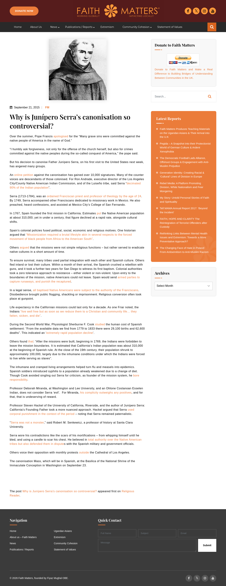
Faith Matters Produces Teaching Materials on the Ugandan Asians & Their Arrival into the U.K (185, 132)
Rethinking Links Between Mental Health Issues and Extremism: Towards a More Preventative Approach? (183, 237)
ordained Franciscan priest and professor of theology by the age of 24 (94, 196)
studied (100, 324)
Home (13, 531)
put (99, 213)
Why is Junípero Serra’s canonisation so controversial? (59, 491)
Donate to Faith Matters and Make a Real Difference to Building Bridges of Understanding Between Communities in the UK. (184, 73)
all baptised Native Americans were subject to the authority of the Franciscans (85, 290)
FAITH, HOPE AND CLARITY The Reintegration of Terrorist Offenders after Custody (183, 222)
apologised (60, 136)
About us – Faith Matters (23, 537)
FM (46, 107)
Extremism (60, 537)
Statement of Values (65, 549)
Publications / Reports (22, 549)
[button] (53, 27)
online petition (23, 174)
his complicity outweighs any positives (106, 392)
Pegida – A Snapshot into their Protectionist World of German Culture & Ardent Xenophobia (185, 147)
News (13, 543)
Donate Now (24, 10)
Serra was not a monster (27, 422)
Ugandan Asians (63, 531)
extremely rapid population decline (69, 332)
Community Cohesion (66, 543)
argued (24, 247)
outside (84, 452)
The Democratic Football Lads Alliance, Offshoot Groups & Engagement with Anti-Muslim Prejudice (184, 162)
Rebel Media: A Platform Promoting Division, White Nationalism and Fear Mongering (181, 187)
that (30, 341)
